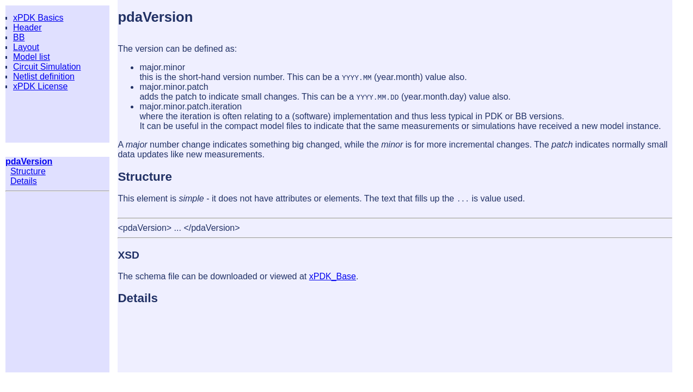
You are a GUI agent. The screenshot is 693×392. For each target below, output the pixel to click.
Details (23, 181)
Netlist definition (44, 76)
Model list (31, 57)
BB (18, 37)
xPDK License (40, 86)
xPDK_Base (332, 276)
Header (27, 27)
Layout (26, 47)
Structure (28, 171)
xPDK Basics (38, 17)
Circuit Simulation (47, 66)
